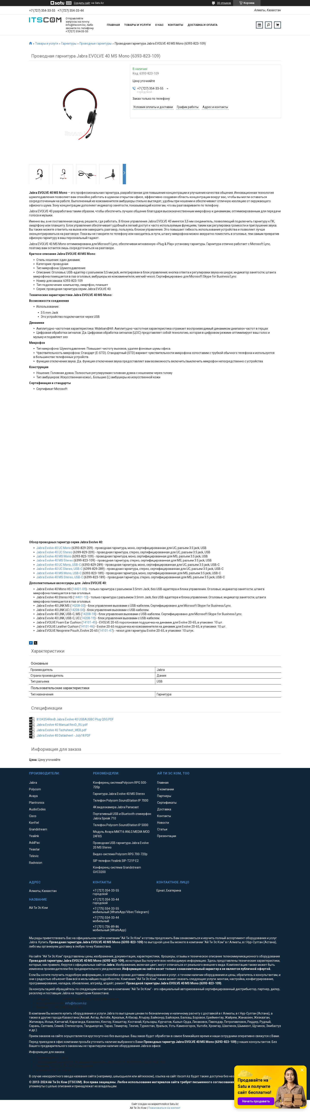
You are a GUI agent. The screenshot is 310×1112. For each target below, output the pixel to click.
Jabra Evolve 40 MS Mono (53, 556)
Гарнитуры (68, 43)
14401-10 (80, 597)
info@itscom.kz (76, 1003)
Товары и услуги (137, 24)
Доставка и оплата (202, 24)
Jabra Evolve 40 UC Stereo (54, 552)
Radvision (35, 862)
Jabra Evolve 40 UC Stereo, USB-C (59, 569)
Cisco (32, 816)
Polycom (35, 789)
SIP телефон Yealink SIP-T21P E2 (116, 860)
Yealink (34, 836)
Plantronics (36, 802)
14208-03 (77, 605)
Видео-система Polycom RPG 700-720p (120, 854)
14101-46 (86, 626)
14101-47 (106, 630)
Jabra (33, 782)
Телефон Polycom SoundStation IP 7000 (120, 800)
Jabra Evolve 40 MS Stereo (54, 560)
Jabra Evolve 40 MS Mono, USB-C (59, 573)
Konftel (34, 822)
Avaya (33, 796)
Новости (163, 822)
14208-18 (88, 614)
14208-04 (77, 610)
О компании (165, 789)
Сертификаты (167, 802)
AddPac (34, 842)
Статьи (162, 829)
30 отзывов (224, 3)
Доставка (164, 809)
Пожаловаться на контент (164, 1107)
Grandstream (38, 829)
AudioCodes (37, 809)
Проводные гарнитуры (95, 43)
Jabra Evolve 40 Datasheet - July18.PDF (63, 735)
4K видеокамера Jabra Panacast (116, 807)
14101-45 (89, 622)
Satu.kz (174, 1104)
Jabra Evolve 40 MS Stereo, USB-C (59, 577)
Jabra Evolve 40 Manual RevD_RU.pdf (62, 724)
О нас (159, 24)
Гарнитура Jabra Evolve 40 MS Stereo (119, 794)
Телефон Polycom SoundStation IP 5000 (120, 825)
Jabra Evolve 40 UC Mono (53, 548)
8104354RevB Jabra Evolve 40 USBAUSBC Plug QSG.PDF (75, 719)
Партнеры (164, 796)
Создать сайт (82, 3)
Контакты (175, 24)
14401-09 (79, 589)
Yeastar (34, 849)
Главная (113, 24)
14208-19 (88, 618)
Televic (34, 856)
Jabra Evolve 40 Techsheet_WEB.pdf (62, 730)
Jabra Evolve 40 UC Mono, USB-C (58, 564)
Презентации (166, 836)
